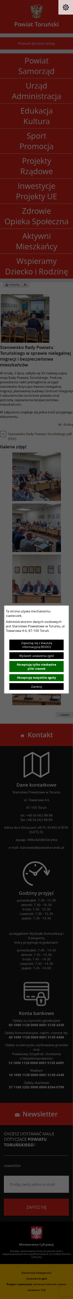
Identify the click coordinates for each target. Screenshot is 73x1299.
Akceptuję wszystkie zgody (36, 678)
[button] (65, 7)
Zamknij (36, 687)
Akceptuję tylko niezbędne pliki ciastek (36, 667)
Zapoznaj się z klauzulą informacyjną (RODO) (36, 645)
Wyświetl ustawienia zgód (36, 656)
